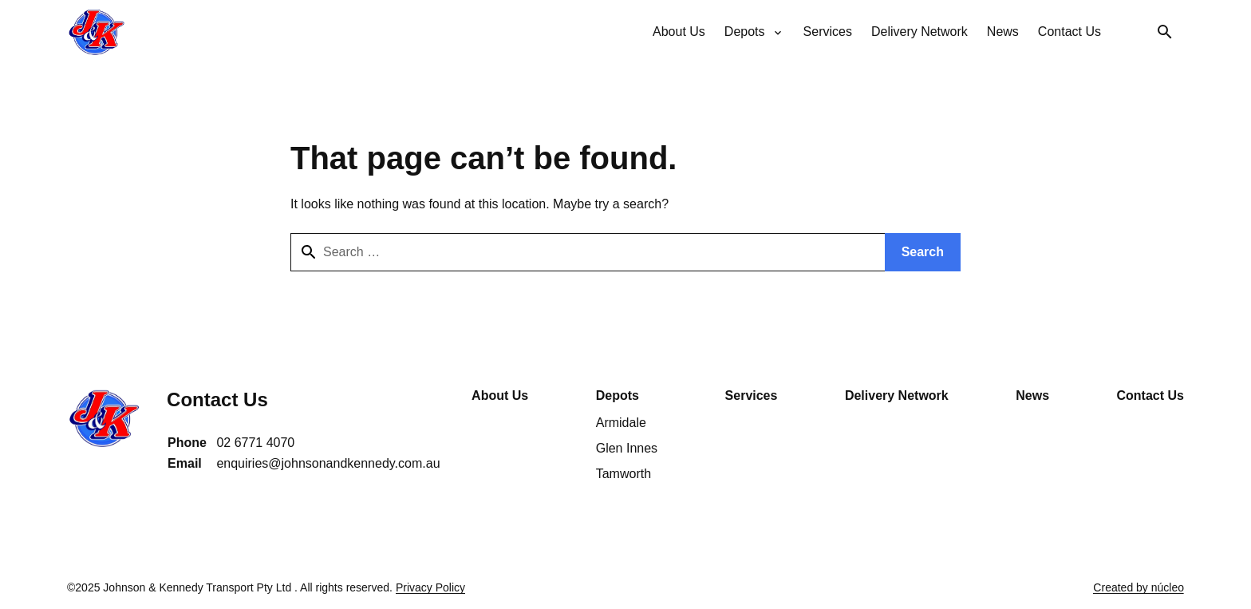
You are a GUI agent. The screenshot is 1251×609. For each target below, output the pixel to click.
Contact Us (1150, 395)
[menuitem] (679, 32)
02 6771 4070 (255, 442)
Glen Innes (626, 448)
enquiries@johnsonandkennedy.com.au (328, 463)
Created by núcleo (1138, 587)
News (1032, 395)
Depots (617, 395)
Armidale (621, 422)
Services (751, 395)
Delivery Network (897, 395)
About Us (500, 395)
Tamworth (623, 473)
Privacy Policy (430, 587)
